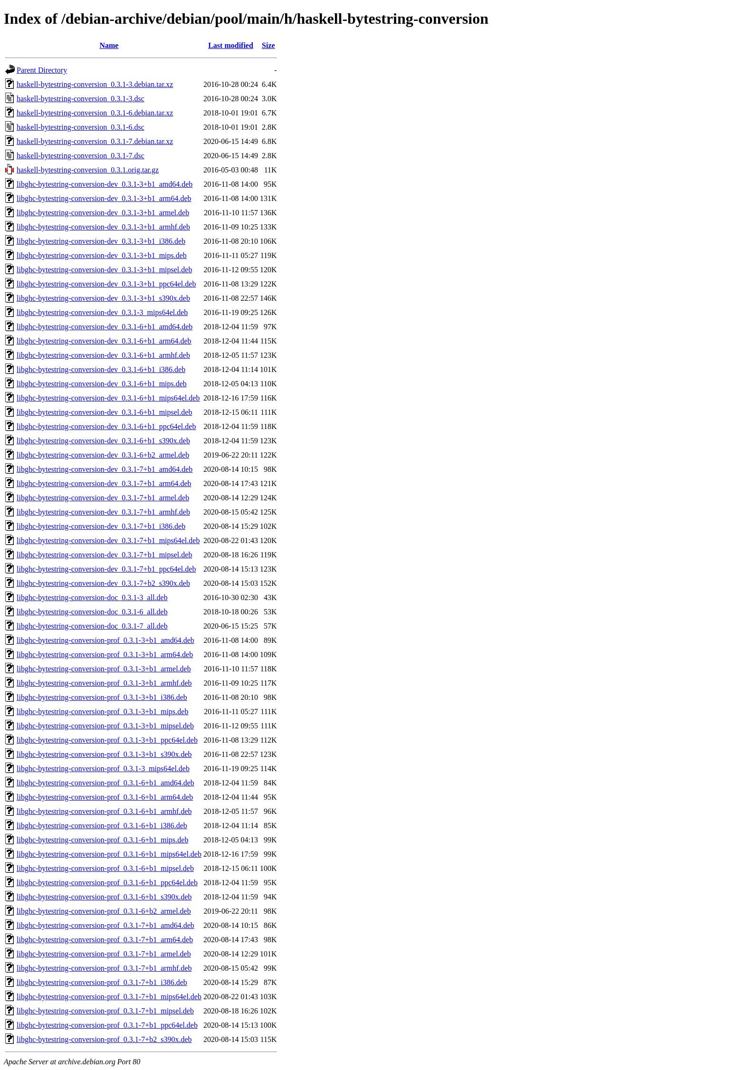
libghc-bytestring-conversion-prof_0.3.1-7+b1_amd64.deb (105, 925)
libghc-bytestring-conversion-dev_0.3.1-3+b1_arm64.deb (104, 198)
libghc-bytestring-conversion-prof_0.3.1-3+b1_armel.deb (104, 669)
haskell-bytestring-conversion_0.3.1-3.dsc (80, 99)
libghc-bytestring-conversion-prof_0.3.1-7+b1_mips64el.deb (109, 997)
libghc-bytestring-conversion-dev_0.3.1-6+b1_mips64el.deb (108, 398)
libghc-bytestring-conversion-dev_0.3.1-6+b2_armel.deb (103, 455)
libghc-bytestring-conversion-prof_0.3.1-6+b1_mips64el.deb (109, 854)
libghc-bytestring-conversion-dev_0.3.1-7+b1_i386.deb (101, 526)
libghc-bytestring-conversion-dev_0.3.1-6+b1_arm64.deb (104, 341)
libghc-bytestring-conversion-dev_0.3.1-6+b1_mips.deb (102, 384)
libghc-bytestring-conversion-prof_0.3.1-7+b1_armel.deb (104, 954)
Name (108, 45)
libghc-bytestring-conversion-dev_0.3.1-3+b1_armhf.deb (103, 227)
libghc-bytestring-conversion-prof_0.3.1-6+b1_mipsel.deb (105, 868)
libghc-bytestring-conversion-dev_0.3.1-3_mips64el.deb (102, 312)
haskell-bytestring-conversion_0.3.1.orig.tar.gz (88, 170)
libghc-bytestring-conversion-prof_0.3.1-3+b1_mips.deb (102, 711)
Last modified (230, 45)
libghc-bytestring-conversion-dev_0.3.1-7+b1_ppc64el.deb (106, 569)
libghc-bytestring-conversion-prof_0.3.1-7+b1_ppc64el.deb (107, 1025)
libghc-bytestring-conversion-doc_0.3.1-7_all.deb (92, 626)
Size (268, 45)
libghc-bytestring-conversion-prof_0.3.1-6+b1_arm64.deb (105, 797)
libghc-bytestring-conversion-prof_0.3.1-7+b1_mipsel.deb (105, 1011)
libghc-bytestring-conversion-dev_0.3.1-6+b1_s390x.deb (103, 441)
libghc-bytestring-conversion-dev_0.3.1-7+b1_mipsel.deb (104, 555)
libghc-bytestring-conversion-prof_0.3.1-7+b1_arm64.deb (105, 940)
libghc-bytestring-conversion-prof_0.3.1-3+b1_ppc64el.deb (107, 740)
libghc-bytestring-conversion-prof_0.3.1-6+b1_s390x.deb (104, 897)
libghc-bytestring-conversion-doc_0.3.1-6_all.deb (92, 612)
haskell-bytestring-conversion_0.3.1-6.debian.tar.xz (95, 113)
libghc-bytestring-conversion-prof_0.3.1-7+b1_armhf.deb (104, 968)
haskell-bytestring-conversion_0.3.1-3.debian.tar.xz (95, 84)
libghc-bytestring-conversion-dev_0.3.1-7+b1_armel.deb (103, 498)
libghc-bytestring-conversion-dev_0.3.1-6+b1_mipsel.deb (104, 412)
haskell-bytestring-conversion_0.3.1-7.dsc (80, 156)
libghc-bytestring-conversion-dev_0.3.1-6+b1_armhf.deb (103, 355)
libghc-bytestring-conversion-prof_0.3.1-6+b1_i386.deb (102, 826)
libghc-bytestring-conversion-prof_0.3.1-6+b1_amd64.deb (105, 783)
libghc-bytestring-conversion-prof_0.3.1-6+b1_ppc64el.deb (107, 883)
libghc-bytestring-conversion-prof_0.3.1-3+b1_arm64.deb (105, 654)
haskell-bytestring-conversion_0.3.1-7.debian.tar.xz (95, 141)
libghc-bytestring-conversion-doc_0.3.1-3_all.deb (92, 597)
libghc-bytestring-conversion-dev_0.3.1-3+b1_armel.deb (103, 213)
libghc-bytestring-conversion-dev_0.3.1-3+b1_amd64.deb (104, 184)
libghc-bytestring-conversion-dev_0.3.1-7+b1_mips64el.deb (108, 540)
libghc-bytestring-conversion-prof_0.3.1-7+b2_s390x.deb (104, 1039)
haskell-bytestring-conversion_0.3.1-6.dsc (80, 127)
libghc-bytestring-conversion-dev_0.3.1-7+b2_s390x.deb (103, 583)
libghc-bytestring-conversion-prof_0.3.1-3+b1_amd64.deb (105, 640)
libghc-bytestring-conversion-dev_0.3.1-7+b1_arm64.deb (104, 483)
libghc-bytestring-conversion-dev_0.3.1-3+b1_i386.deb (101, 241)
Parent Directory (42, 70)
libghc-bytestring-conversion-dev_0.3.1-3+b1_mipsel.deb (104, 270)
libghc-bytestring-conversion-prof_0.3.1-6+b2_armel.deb (104, 911)
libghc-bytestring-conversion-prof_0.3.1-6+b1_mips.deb (102, 840)
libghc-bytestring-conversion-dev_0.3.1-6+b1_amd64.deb (104, 327)
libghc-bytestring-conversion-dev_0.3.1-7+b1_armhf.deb (103, 512)
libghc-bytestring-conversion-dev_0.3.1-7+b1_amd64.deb (104, 469)
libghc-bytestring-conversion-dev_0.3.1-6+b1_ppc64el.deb (106, 426)
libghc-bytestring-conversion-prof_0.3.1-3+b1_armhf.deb (104, 683)
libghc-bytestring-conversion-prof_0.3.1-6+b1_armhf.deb (104, 811)
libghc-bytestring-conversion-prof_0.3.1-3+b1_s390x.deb (104, 754)
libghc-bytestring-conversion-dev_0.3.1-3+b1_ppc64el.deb (106, 284)
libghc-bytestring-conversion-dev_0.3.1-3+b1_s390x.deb (103, 298)
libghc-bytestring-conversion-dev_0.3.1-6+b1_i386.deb (101, 369)
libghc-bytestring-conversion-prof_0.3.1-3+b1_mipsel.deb (105, 726)
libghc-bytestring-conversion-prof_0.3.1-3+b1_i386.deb (102, 697)
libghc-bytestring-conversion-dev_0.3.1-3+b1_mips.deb (102, 255)
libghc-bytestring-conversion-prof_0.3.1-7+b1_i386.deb (102, 982)
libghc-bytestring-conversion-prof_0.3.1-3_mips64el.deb (103, 768)
